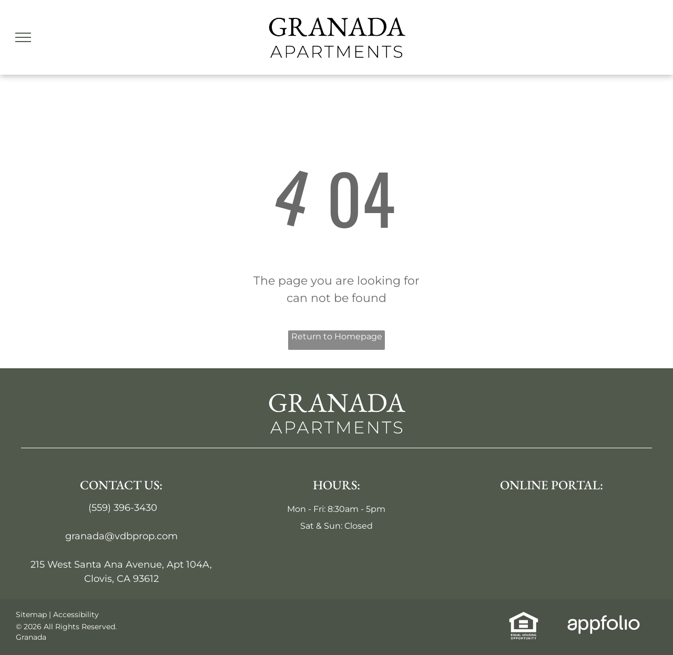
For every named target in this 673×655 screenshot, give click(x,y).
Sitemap (31, 614)
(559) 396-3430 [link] (122, 507)
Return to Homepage (336, 336)
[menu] (23, 37)
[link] (523, 617)
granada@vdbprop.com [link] (121, 536)
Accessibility (76, 614)
